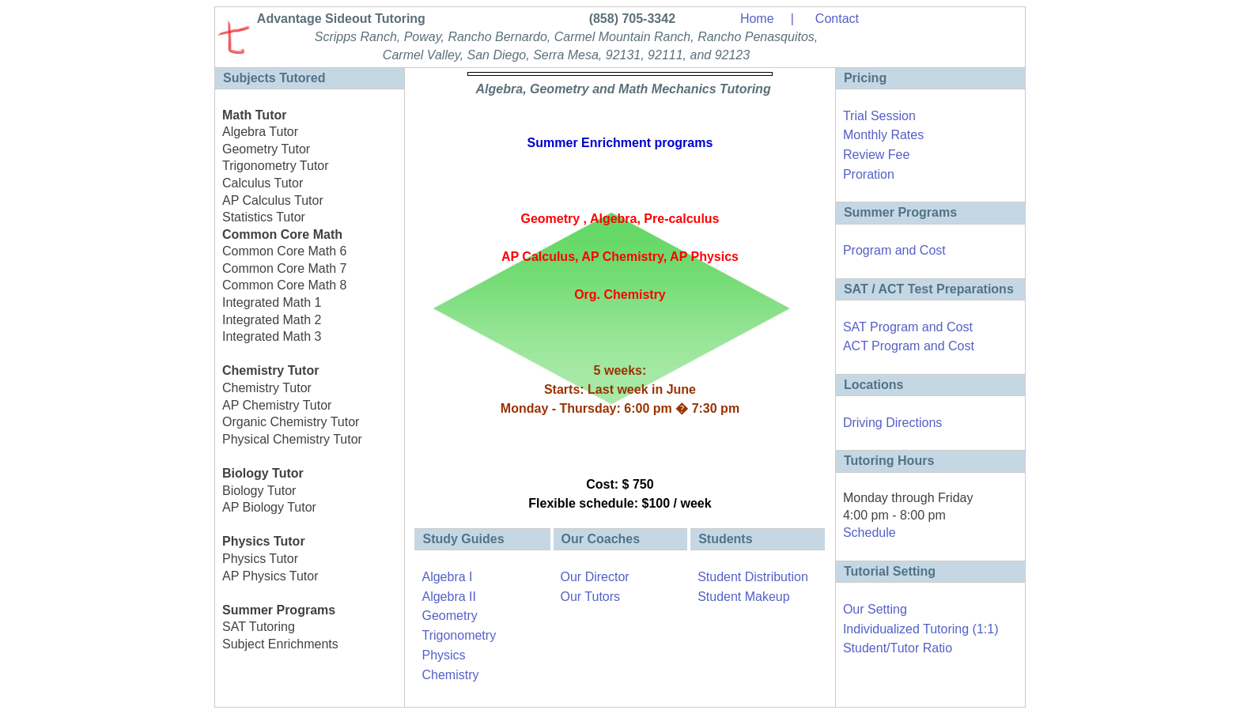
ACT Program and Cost (908, 346)
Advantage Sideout (339, 18)
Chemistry (450, 675)
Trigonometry (459, 635)
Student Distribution (753, 577)
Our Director (595, 577)
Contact (837, 18)
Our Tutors (591, 596)
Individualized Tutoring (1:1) (921, 629)
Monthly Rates (883, 135)
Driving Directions (892, 422)
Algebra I (447, 577)
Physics (443, 655)
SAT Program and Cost (908, 327)
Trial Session (879, 116)
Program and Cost (894, 250)
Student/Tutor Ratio (897, 648)
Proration (868, 174)
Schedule (869, 532)
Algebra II (448, 596)
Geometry (449, 615)
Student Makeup (744, 596)
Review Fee (876, 154)
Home (757, 18)
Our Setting (875, 609)
